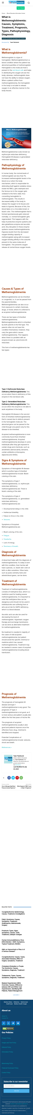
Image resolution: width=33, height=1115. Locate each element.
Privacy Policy (6, 1038)
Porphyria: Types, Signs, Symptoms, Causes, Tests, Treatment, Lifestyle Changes (12, 932)
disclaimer (18, 764)
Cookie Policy (6, 1072)
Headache (7, 539)
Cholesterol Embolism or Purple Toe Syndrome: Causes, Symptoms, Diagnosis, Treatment (13, 968)
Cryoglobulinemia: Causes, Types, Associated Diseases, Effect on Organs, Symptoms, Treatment (13, 959)
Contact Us (5, 1018)
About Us (4, 1016)
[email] (16, 1086)
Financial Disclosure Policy (10, 1068)
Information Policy (7, 1052)
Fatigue (6, 535)
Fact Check (20, 8)
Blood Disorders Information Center (16, 13)
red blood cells (18, 70)
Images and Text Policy (9, 1043)
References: (7, 747)
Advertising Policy (7, 1063)
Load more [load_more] (16, 995)
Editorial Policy (6, 1047)
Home (3, 13)
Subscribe (16, 1090)
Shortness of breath (11, 546)
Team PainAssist (14, 42)
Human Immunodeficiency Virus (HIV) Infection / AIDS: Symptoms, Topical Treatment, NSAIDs (13, 942)
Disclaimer (19, 1103)
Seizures (7, 519)
